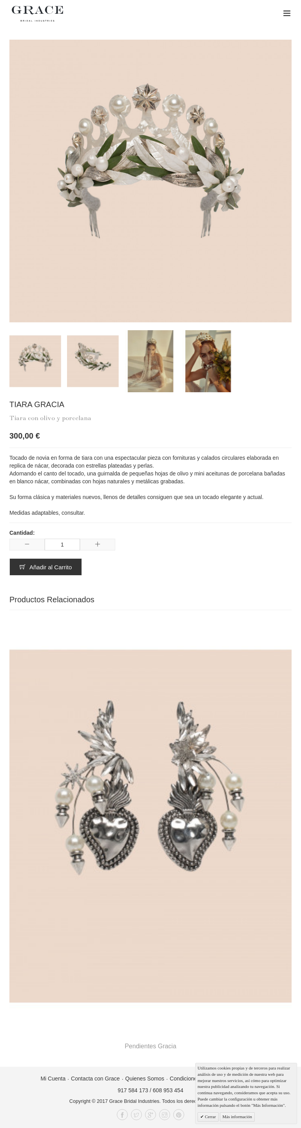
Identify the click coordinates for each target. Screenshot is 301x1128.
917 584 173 (133, 1090)
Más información (237, 1116)
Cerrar (210, 1116)
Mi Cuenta (52, 1078)
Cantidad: (22, 533)
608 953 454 (168, 1090)
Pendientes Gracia (150, 1046)
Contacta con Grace (95, 1078)
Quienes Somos (145, 1078)
